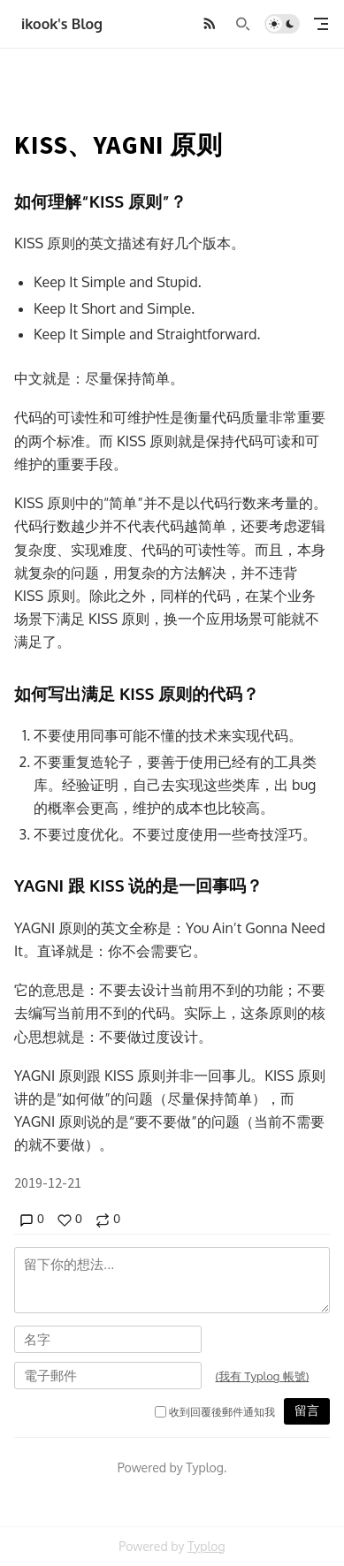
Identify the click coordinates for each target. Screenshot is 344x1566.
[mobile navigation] (321, 24)
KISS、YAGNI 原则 (118, 145)
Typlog (206, 1546)
